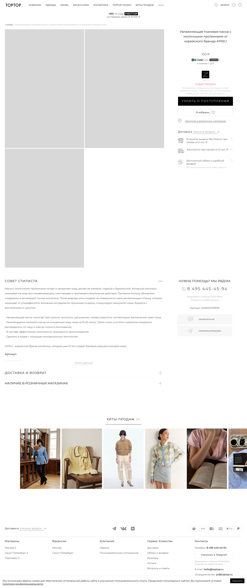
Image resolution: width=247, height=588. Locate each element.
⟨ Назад (9, 25)
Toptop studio (122, 5)
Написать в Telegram (214, 554)
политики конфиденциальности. (23, 583)
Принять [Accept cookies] (237, 580)
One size (205, 74)
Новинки (35, 5)
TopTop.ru (13, 5)
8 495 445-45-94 (216, 547)
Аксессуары (81, 5)
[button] (83, 281)
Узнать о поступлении (206, 101)
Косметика (100, 5)
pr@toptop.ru (224, 574)
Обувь (64, 5)
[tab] (123, 421)
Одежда (50, 5)
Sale (161, 5)
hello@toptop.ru (214, 569)
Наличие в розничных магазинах (205, 121)
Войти (225, 5)
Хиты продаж (145, 5)
